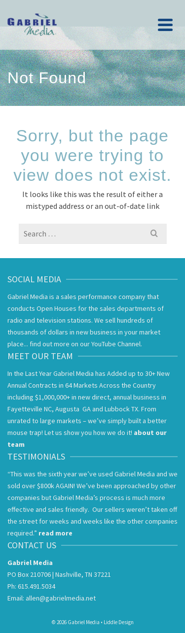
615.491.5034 (36, 586)
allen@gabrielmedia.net (61, 598)
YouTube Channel (116, 343)
